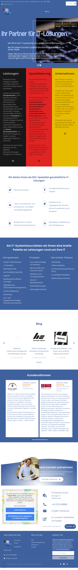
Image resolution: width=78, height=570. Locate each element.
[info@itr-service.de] (44, 513)
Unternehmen (65, 76)
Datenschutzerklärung (38, 544)
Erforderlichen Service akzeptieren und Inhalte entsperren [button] (20, 519)
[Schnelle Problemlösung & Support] (56, 192)
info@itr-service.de (60, 513)
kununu (74, 28)
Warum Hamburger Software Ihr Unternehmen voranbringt (39, 353)
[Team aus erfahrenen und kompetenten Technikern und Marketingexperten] (21, 209)
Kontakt (33, 549)
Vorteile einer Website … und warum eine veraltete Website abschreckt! (61, 353)
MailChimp (66, 546)
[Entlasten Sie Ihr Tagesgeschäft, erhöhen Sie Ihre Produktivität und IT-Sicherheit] (56, 209)
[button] (13, 163)
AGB (32, 542)
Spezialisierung (39, 76)
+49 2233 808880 (59, 506)
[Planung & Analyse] (21, 192)
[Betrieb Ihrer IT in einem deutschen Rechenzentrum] (21, 226)
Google (58, 28)
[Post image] (17, 340)
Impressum (34, 547)
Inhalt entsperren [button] (20, 512)
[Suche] (75, 4)
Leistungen (11, 76)
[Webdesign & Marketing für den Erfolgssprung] (56, 226)
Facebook (65, 28)
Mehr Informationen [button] (20, 508)
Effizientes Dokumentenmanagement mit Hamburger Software (17, 353)
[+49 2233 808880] (44, 506)
